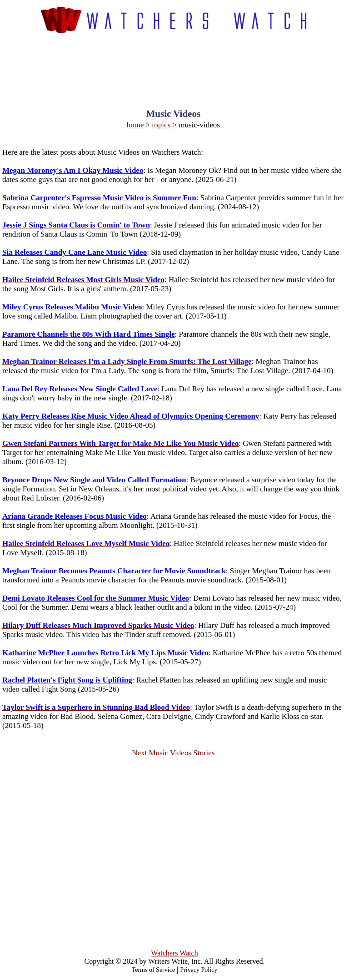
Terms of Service (153, 969)
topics (161, 125)
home (135, 125)
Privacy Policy (198, 969)
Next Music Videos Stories (173, 752)
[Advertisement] (174, 63)
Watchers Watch (174, 953)
